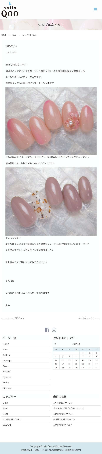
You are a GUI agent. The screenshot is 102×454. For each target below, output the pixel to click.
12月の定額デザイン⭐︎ (63, 413)
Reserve (7, 376)
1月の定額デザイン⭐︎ (62, 402)
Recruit (6, 371)
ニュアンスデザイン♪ (14, 318)
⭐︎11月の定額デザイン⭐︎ (64, 419)
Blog (14, 35)
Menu (5, 349)
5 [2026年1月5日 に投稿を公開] (62, 356)
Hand (5, 413)
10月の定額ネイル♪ (62, 424)
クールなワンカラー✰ (88, 318)
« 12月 (56, 344)
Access (6, 365)
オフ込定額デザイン (12, 419)
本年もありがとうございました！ (68, 408)
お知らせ (7, 424)
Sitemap (7, 387)
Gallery (6, 355)
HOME (3, 35)
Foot (5, 408)
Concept (7, 360)
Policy (6, 382)
